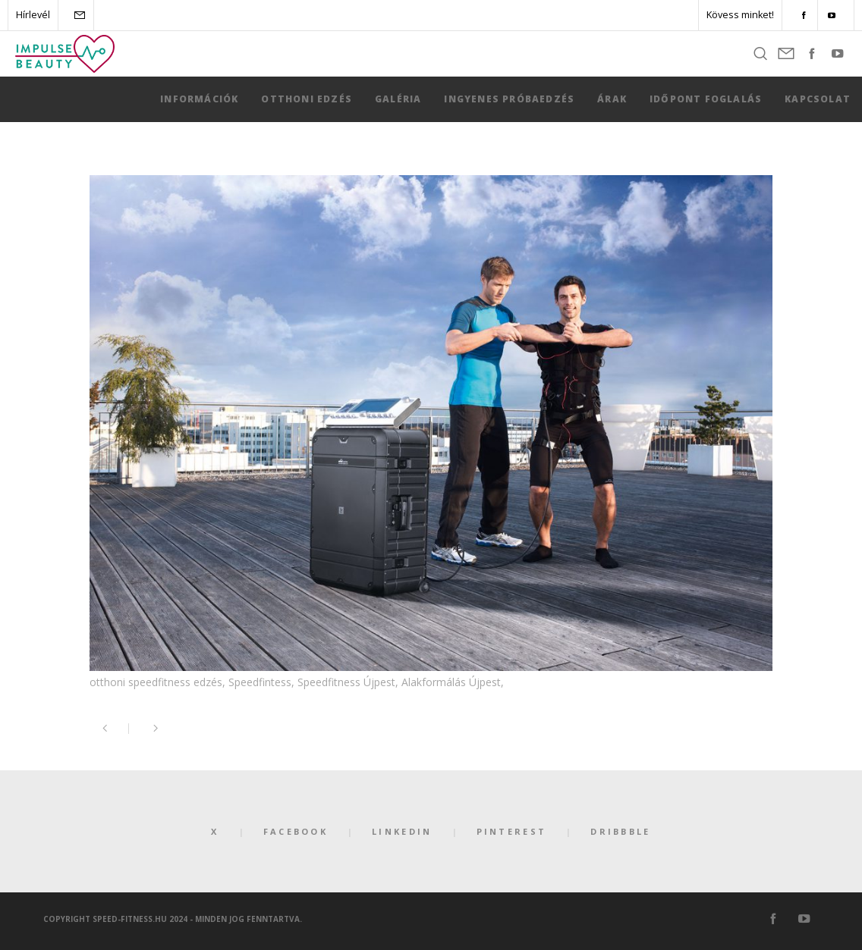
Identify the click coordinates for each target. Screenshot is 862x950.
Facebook (295, 831)
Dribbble (620, 831)
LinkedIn (402, 831)
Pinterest (512, 831)
